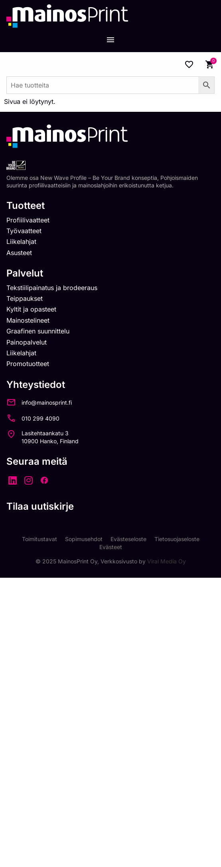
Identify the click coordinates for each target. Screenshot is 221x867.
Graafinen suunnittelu (37, 331)
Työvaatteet (23, 231)
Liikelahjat (21, 241)
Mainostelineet (27, 320)
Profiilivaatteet (27, 220)
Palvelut (24, 273)
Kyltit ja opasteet (31, 309)
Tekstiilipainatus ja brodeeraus (51, 288)
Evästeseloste (128, 539)
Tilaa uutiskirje (40, 506)
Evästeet (110, 547)
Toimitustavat (39, 539)
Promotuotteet (27, 364)
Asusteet (19, 253)
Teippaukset (24, 298)
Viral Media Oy (166, 561)
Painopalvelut (26, 342)
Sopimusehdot (84, 539)
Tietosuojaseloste (176, 539)
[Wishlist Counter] (189, 64)
